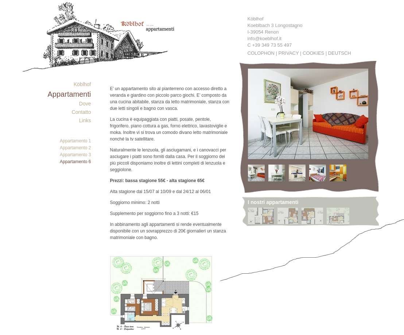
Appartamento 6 (75, 161)
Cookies (313, 53)
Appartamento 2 (75, 147)
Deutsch (339, 53)
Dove (85, 104)
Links (85, 120)
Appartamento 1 (75, 140)
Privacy (289, 53)
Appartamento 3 (75, 154)
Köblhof (82, 84)
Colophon (261, 53)
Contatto (81, 112)
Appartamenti (69, 94)
